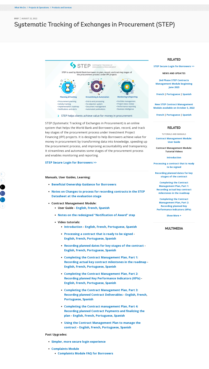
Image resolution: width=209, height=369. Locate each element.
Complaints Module (65, 349)
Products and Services (62, 7)
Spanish (104, 208)
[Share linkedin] (2, 199)
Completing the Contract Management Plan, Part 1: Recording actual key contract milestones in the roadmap (174, 187)
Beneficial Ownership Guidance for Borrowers (83, 184)
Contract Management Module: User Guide (174, 140)
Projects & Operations (39, 7)
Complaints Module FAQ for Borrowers (85, 353)
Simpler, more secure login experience (78, 341)
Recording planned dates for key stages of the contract (104, 245)
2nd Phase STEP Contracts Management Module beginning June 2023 (174, 84)
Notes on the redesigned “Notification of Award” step (96, 215)
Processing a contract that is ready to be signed (98, 234)
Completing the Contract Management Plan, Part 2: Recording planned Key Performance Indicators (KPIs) (174, 204)
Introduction (73, 227)
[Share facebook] (2, 193)
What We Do (20, 7)
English (81, 208)
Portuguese (116, 227)
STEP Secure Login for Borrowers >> (71, 162)
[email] (2, 174)
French (92, 208)
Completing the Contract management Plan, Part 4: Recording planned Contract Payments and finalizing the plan (104, 310)
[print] (2, 180)
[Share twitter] (2, 187)
